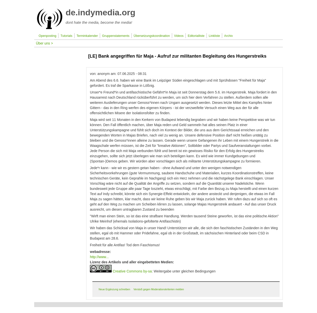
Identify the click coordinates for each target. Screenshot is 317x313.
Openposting (47, 36)
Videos (179, 36)
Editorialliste (196, 36)
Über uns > (44, 43)
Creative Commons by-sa (132, 271)
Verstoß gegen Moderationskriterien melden (158, 289)
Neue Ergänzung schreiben (114, 289)
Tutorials (66, 36)
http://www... (99, 257)
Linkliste (214, 36)
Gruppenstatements (116, 36)
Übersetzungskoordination (152, 36)
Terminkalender (87, 36)
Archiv (228, 36)
